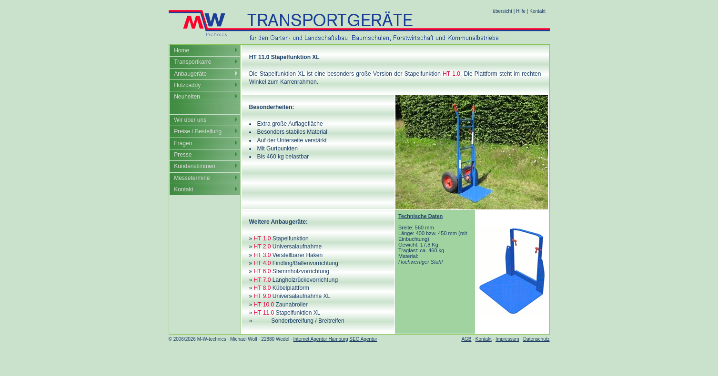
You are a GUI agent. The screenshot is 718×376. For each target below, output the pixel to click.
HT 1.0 (451, 73)
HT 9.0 (262, 296)
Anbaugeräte (190, 73)
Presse (183, 154)
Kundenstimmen (194, 166)
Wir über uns (190, 120)
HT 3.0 (262, 255)
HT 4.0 (262, 263)
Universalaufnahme (297, 246)
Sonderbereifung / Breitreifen (307, 320)
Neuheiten (187, 96)
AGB (466, 339)
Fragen (183, 143)
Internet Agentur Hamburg (320, 339)
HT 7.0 (262, 280)
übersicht (502, 11)
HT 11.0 (264, 312)
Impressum (507, 339)
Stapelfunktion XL (297, 312)
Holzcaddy (187, 85)
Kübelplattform (291, 288)
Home (181, 50)
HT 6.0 (262, 271)
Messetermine (192, 178)
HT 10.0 (264, 304)
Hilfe (521, 11)
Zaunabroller (291, 304)
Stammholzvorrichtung (301, 271)
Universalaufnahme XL (301, 296)
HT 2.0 (262, 246)
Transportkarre (192, 62)
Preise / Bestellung (198, 131)
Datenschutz (536, 339)
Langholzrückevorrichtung (305, 280)
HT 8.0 (262, 288)
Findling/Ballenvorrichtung (305, 263)
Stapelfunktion (291, 238)
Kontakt (537, 11)
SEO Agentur (363, 339)
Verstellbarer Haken (298, 255)
